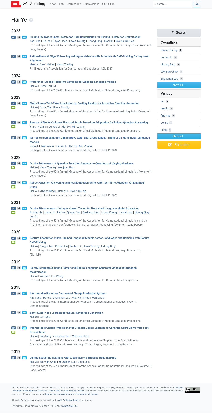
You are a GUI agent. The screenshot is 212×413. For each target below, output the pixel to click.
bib (18, 37)
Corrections (74, 4)
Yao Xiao (35, 41)
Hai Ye (46, 41)
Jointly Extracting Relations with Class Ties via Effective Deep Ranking (73, 357)
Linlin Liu (49, 212)
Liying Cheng (109, 212)
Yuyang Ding (47, 191)
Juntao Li (54, 126)
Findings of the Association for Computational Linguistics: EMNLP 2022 (73, 195)
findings (166, 115)
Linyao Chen (59, 41)
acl (162, 101)
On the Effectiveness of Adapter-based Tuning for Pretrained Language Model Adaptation (84, 208)
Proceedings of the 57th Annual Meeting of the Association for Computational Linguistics (84, 280)
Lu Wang (58, 276)
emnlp (164, 108)
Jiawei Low (126, 212)
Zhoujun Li (84, 361)
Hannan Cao (37, 64)
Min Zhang (78, 126)
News (54, 4)
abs (24, 37)
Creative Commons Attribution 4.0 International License (71, 394)
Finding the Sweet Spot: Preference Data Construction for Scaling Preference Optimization (85, 37)
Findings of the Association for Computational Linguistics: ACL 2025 (71, 68)
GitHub (108, 4)
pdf (13, 37)
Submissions (92, 4)
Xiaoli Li (109, 41)
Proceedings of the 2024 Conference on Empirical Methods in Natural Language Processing (85, 90)
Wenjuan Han (66, 167)
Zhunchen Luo (61, 297)
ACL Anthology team (68, 400)
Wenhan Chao (80, 336)
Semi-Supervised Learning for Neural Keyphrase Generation (66, 312)
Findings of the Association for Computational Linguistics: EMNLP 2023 (73, 150)
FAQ (62, 4)
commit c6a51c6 (69, 406)
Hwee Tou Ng (77, 41)
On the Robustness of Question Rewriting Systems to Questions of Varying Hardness (81, 163)
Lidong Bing (95, 41)
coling (164, 122)
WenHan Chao (80, 297)
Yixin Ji (42, 126)
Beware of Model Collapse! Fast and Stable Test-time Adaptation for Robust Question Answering (89, 122)
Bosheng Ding (90, 212)
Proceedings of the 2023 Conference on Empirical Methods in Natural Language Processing (85, 130)
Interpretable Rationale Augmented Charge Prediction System (67, 293)
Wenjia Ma (97, 297)
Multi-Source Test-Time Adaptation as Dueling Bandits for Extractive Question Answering (84, 103)
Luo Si (33, 216)
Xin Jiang (35, 297)
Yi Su (33, 126)
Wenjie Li (45, 276)
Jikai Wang (47, 146)
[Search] (172, 4)
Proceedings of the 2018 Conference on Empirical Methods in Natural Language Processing (85, 320)
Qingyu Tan (73, 212)
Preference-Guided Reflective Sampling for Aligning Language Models (73, 82)
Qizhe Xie (45, 107)
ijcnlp (164, 130)
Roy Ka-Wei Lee (124, 41)
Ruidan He (36, 212)
